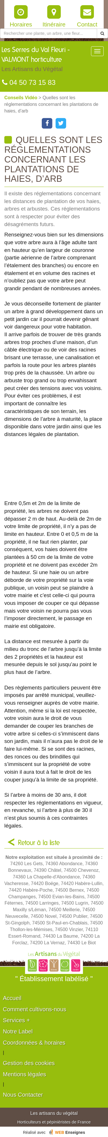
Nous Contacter (23, 1095)
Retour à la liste (39, 843)
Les (46, 61)
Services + (16, 1020)
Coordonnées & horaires (34, 1042)
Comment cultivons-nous (34, 1009)
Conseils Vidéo (21, 97)
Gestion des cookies (29, 1063)
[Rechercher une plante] (48, 33)
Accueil (12, 998)
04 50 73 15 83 (29, 82)
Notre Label (18, 1031)
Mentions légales (24, 1074)
